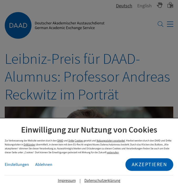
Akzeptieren (149, 164)
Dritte (71, 140)
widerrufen (113, 152)
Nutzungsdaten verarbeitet (110, 140)
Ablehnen (43, 164)
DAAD (60, 140)
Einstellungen (17, 164)
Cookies (79, 140)
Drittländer (29, 144)
